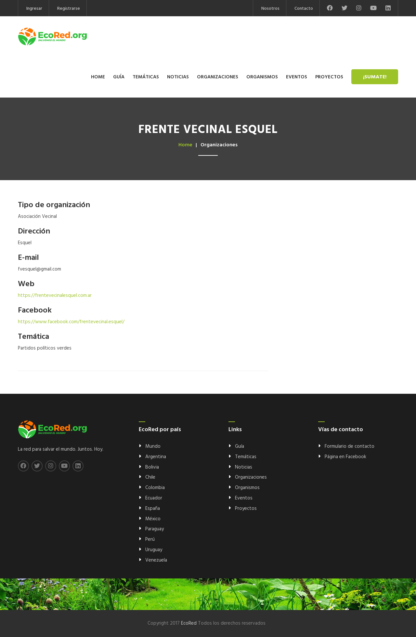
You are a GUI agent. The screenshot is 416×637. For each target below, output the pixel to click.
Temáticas (146, 77)
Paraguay (154, 529)
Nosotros (270, 8)
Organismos (262, 77)
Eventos (296, 77)
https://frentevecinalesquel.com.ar (55, 295)
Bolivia (152, 467)
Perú (150, 539)
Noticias (178, 77)
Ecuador (153, 498)
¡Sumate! (374, 77)
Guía (118, 77)
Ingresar (34, 8)
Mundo (153, 446)
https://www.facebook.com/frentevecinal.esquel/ (71, 322)
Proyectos (329, 77)
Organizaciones (217, 77)
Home (98, 77)
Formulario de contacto (349, 446)
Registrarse (68, 8)
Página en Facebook (345, 457)
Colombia (155, 488)
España (152, 508)
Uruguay (153, 550)
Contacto (303, 8)
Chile (150, 477)
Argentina (155, 457)
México (153, 519)
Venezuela (156, 560)
